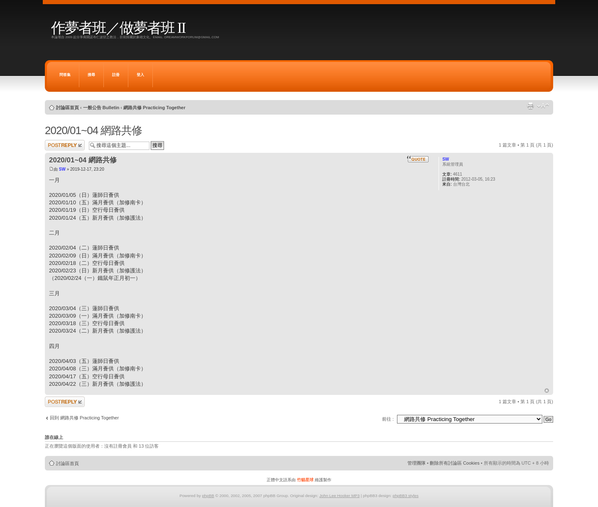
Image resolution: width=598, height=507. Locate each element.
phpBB (208, 495)
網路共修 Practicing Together (154, 107)
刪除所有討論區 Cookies (455, 462)
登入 (140, 75)
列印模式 (530, 106)
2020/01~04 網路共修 (93, 130)
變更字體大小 (543, 106)
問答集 (65, 75)
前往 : (388, 418)
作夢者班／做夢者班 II (118, 28)
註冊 (116, 75)
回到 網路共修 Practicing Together (84, 417)
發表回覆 (65, 145)
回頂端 (546, 391)
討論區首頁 (67, 107)
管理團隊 (416, 462)
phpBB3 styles (405, 495)
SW (62, 169)
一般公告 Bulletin (101, 107)
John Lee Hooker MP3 (339, 495)
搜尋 (91, 75)
